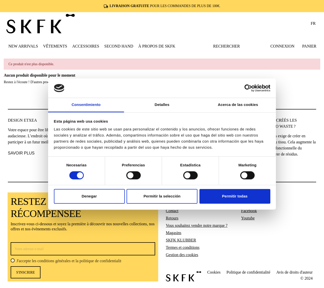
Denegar (89, 196)
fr (313, 23)
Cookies (213, 272)
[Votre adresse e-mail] (83, 249)
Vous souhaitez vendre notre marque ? (197, 225)
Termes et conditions (182, 247)
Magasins (173, 233)
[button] (55, 46)
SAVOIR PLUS (21, 153)
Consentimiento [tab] (86, 105)
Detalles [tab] (162, 105)
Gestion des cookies (182, 255)
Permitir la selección (162, 196)
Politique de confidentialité (248, 272)
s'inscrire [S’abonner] (25, 272)
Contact (172, 211)
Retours (172, 218)
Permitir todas (235, 196)
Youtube (248, 218)
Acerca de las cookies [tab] (238, 105)
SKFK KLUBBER (181, 240)
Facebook (249, 211)
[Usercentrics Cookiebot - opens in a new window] (248, 88)
